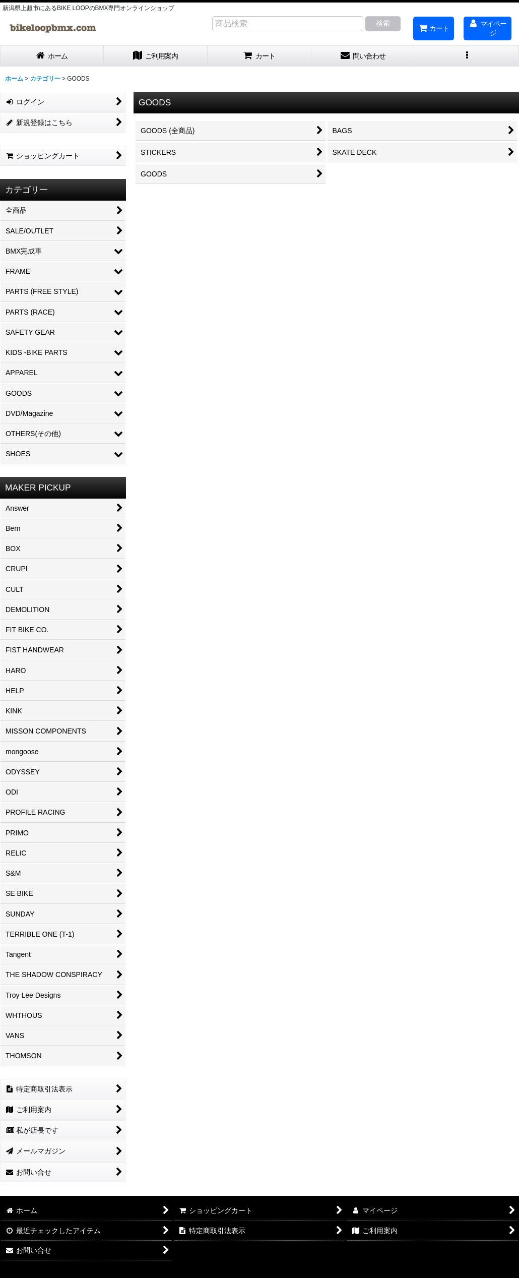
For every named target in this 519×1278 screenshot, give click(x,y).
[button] (467, 56)
